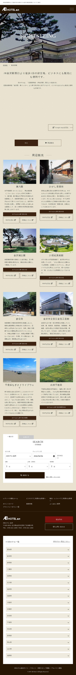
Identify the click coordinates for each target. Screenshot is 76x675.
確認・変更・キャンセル (53, 477)
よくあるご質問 (55, 504)
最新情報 (29, 504)
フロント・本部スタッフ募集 (40, 668)
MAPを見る (11, 220)
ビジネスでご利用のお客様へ (36, 498)
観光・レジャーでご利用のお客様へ (61, 500)
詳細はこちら (27, 220)
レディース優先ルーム (10, 498)
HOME (5, 65)
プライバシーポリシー (11, 507)
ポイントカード (8, 504)
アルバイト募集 (56, 668)
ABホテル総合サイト (21, 668)
